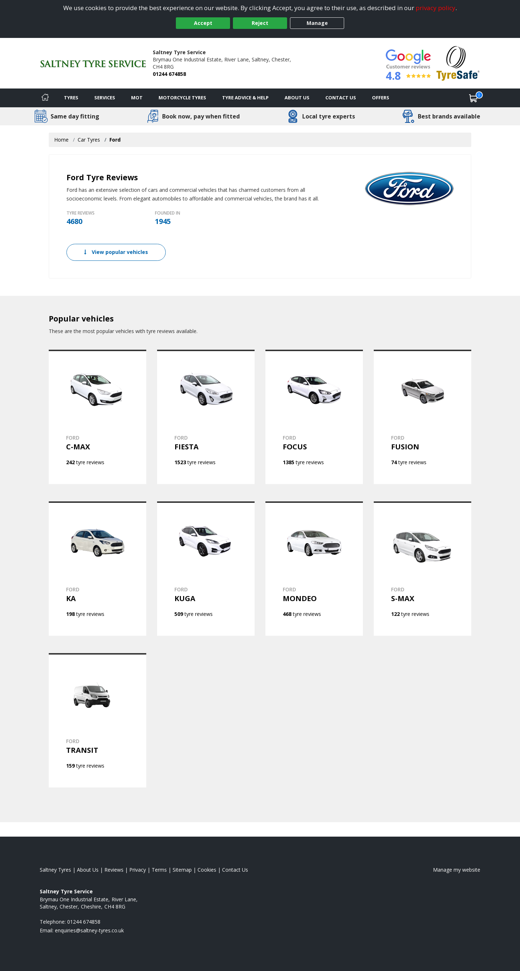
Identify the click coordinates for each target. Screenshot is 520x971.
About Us (297, 97)
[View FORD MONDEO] (314, 568)
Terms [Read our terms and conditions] (159, 869)
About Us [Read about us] (88, 869)
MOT (137, 97)
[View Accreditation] (458, 62)
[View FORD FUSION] (422, 417)
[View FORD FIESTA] (206, 417)
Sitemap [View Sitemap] (182, 869)
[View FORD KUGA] (206, 568)
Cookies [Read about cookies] (207, 869)
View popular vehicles (116, 252)
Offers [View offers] (380, 97)
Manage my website (456, 869)
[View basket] (473, 98)
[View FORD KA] (97, 568)
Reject (260, 23)
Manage (317, 23)
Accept (203, 23)
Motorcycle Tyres (182, 97)
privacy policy (435, 8)
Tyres (71, 97)
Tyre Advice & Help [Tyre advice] (245, 97)
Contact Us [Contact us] (340, 97)
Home (61, 139)
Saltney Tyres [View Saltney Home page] (55, 869)
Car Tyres (89, 139)
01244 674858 (169, 73)
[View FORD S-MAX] (422, 568)
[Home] (45, 98)
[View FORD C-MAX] (97, 417)
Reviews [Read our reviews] (114, 869)
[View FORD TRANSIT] (97, 720)
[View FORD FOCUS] (314, 417)
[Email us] (89, 930)
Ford (115, 139)
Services (104, 97)
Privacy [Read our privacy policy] (137, 869)
